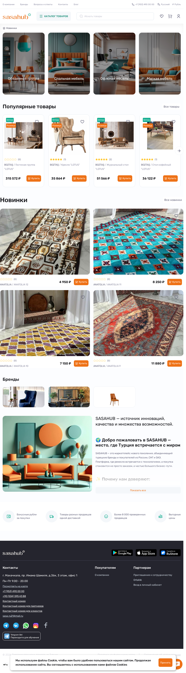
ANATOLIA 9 (114, 366)
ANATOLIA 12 (21, 284)
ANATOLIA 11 (114, 284)
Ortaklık (137, 579)
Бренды (24, 4)
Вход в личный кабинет (147, 584)
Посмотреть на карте (15, 586)
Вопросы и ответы (43, 4)
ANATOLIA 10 (21, 366)
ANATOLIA (6, 284)
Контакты (63, 4)
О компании (8, 4)
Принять (165, 662)
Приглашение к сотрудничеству (152, 575)
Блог (76, 4)
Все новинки (173, 200)
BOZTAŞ (9, 164)
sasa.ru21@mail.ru (13, 615)
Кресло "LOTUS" (70, 164)
